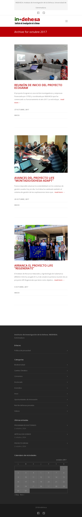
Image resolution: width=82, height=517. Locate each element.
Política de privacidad (22, 350)
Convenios (18, 376)
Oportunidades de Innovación (25, 399)
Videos (17, 411)
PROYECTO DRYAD (21, 443)
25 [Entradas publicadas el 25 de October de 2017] (33, 486)
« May (16, 495)
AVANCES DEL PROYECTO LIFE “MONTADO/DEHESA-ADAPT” (34, 179)
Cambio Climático (20, 370)
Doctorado (18, 382)
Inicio (17, 115)
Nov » (22, 495)
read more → (60, 192)
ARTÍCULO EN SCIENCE (22, 434)
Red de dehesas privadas (24, 405)
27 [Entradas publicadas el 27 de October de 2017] (49, 486)
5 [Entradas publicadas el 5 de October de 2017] (40, 473)
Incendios (18, 388)
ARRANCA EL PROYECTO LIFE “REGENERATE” (33, 267)
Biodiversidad (19, 365)
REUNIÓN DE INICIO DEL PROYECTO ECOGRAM (38, 86)
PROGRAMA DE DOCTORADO (25, 425)
